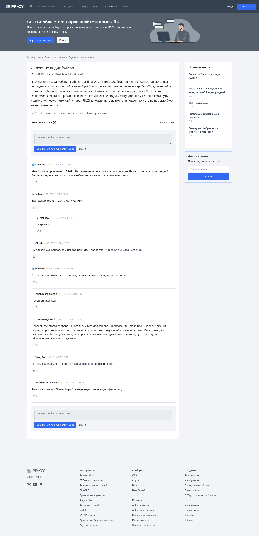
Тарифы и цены (46, 6)
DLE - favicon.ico (198, 103)
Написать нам (192, 510)
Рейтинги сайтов (140, 520)
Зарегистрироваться (40, 40)
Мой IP (83, 510)
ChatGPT (84, 490)
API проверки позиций (143, 510)
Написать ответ (167, 122)
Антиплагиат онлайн (90, 505)
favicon (70, 113)
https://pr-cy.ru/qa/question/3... (124, 249)
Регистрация (247, 6)
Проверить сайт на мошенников (96, 520)
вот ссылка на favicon (46, 363)
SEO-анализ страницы (91, 480)
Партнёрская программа (144, 515)
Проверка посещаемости (92, 495)
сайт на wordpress (55, 113)
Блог (126, 6)
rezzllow (39, 73)
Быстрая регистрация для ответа (55, 148)
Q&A (134, 475)
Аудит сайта (86, 500)
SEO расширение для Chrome (200, 495)
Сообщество (110, 6)
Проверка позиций (197, 485)
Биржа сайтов (90, 6)
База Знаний (138, 490)
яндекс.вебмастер (86, 113)
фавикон (103, 113)
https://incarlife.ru (82, 363)
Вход (230, 6)
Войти (62, 40)
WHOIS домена (88, 515)
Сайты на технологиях (143, 525)
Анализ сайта (198, 156)
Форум (135, 480)
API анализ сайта (141, 505)
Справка (189, 515)
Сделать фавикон (89, 525)
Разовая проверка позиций (93, 485)
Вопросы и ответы (55, 57)
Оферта (189, 520)
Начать (208, 176)
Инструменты (68, 6)
